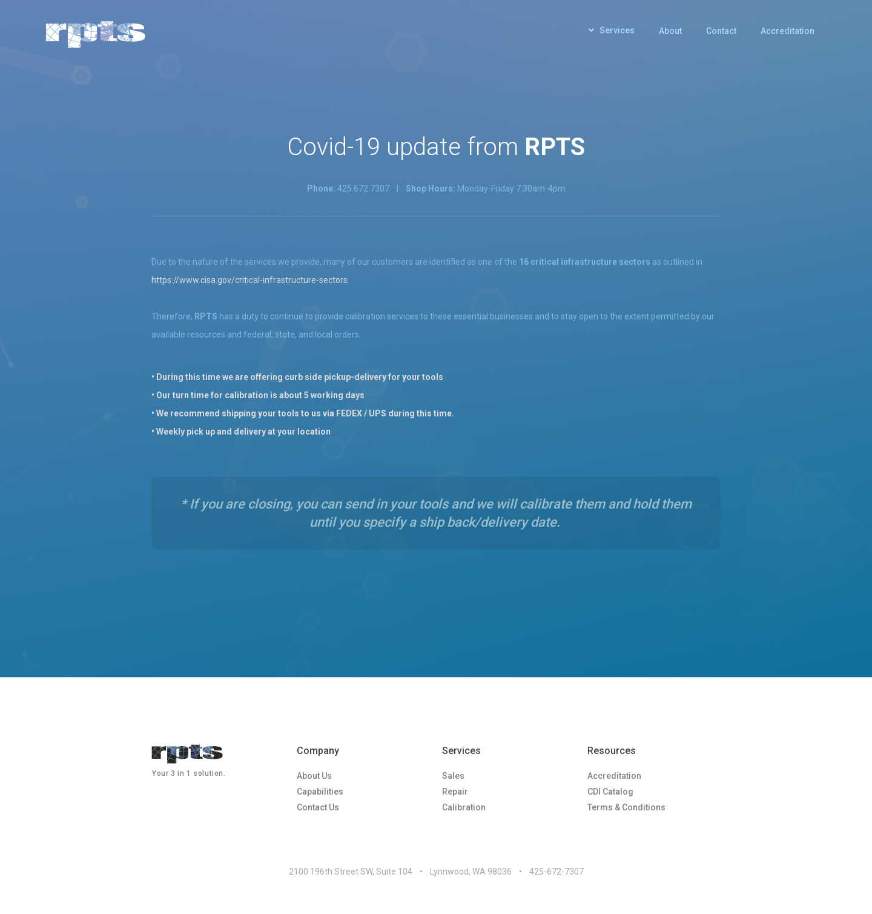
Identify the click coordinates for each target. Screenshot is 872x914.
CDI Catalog (610, 791)
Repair (455, 791)
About (670, 31)
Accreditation (787, 31)
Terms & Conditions (626, 807)
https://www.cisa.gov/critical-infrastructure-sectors (249, 280)
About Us (314, 776)
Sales (453, 776)
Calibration (464, 807)
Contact (721, 31)
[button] (611, 33)
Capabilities (320, 791)
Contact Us (318, 807)
